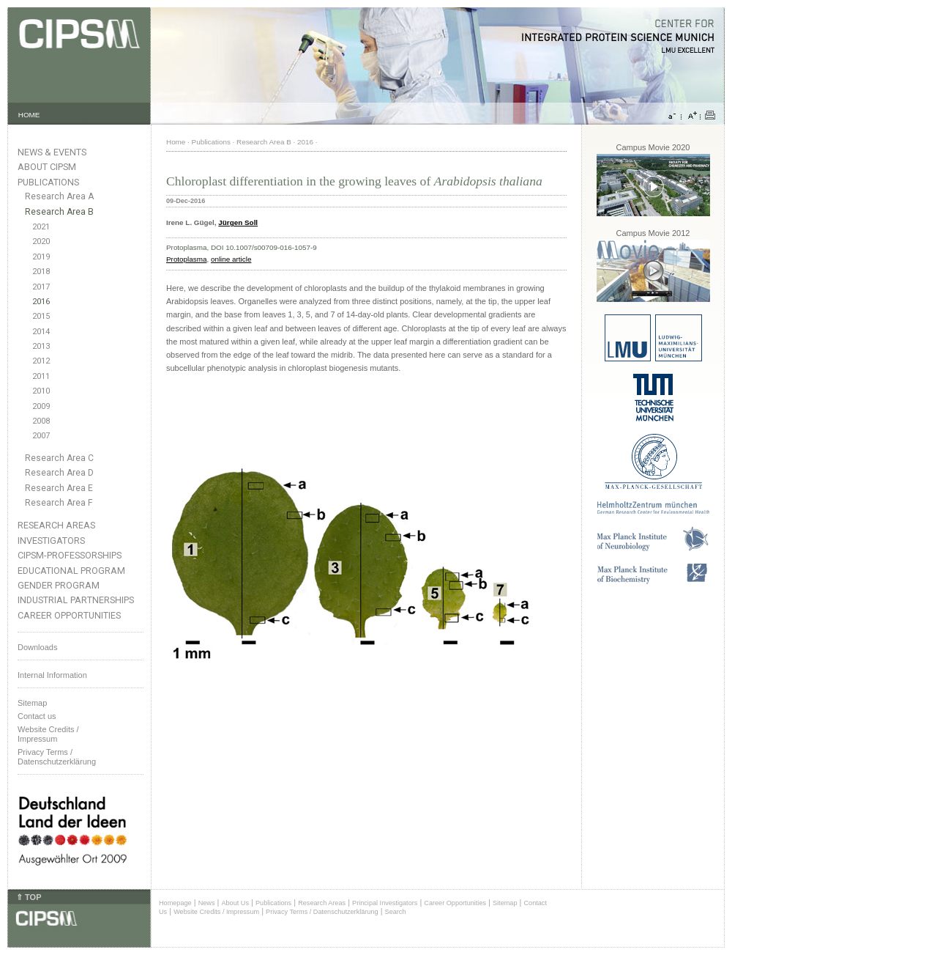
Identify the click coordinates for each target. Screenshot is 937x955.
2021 (41, 227)
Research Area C (59, 458)
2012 (41, 361)
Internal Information (52, 675)
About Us (235, 903)
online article (231, 259)
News (206, 903)
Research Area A (59, 196)
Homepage (175, 903)
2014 (41, 331)
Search (395, 911)
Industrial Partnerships (76, 599)
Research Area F (59, 503)
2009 (41, 406)
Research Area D (59, 473)
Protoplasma (186, 259)
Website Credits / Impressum (216, 911)
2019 (41, 257)
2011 (41, 376)
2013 (41, 346)
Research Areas (56, 525)
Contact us (37, 716)
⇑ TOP (28, 897)
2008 (41, 421)
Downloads (37, 647)
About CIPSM (47, 166)
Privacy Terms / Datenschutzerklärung (57, 757)
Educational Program (71, 570)
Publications (48, 182)
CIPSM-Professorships (70, 555)
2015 (41, 316)
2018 (41, 271)
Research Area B (59, 212)
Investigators (51, 540)
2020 (41, 241)
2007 (41, 435)
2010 (41, 391)
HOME (29, 115)
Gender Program (59, 585)
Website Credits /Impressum (48, 734)
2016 (41, 301)
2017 (41, 287)
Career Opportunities (69, 615)
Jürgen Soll (238, 222)
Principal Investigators (384, 903)
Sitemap (32, 702)
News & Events (52, 152)
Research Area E (59, 488)
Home (175, 142)
